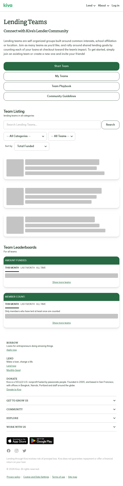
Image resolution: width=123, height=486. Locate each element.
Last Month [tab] (27, 268)
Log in (115, 5)
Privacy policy (13, 477)
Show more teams (61, 282)
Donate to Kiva (13, 390)
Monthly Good (13, 370)
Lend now (11, 366)
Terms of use (58, 477)
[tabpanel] (61, 278)
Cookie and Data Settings (36, 477)
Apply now (11, 350)
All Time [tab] (41, 268)
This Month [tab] (12, 268)
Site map (72, 477)
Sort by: (9, 146)
